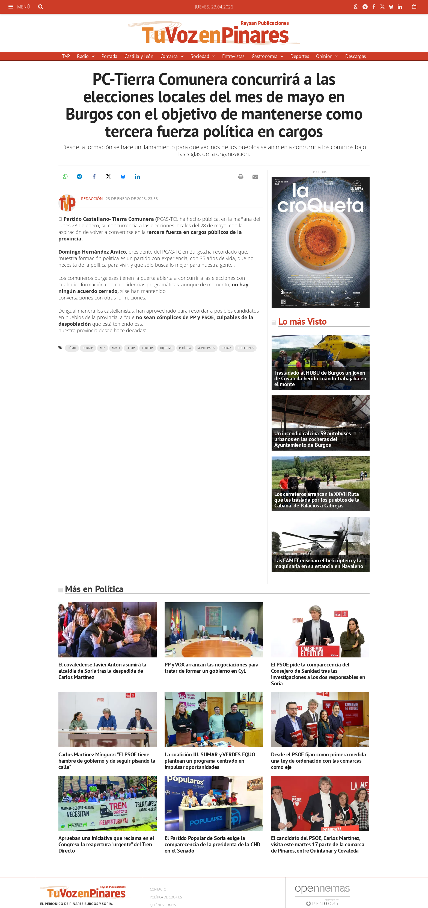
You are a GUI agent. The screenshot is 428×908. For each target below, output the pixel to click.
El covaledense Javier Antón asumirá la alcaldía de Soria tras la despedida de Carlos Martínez (102, 671)
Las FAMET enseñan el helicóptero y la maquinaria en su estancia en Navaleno (318, 563)
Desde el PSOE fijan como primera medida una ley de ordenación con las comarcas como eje (318, 761)
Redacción (92, 198)
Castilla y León (138, 56)
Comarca (169, 56)
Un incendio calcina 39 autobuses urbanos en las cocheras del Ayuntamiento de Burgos (312, 439)
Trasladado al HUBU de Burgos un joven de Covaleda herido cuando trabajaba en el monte (320, 378)
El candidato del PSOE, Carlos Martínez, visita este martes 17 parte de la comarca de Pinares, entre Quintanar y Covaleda (317, 844)
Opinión (325, 56)
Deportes (299, 56)
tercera (147, 348)
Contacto (158, 889)
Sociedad (200, 56)
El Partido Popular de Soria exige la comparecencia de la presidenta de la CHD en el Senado (212, 844)
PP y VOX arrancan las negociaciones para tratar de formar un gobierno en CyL (211, 667)
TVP (66, 56)
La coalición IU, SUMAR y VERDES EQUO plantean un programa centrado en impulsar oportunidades (210, 761)
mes (102, 348)
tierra (130, 348)
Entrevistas (233, 56)
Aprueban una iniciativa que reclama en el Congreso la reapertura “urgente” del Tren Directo (106, 844)
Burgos (88, 348)
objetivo (166, 348)
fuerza (226, 348)
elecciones (246, 348)
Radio (83, 56)
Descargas (355, 56)
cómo (72, 348)
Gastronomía (265, 56)
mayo (116, 348)
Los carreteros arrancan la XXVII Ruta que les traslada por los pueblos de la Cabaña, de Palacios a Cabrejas (316, 499)
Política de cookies (166, 897)
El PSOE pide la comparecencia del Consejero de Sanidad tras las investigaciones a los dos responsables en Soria (318, 674)
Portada (109, 56)
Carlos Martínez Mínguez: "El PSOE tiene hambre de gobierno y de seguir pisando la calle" (106, 761)
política (185, 348)
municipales (206, 348)
